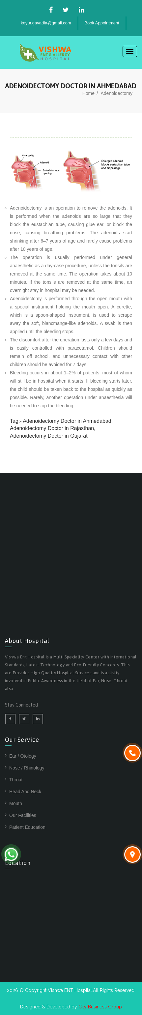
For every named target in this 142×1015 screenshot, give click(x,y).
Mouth (15, 803)
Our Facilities (22, 815)
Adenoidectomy (116, 93)
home (88, 93)
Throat (15, 779)
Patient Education (27, 827)
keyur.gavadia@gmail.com (46, 22)
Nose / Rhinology (26, 767)
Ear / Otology (22, 756)
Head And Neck (25, 791)
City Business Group (100, 1006)
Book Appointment (101, 22)
